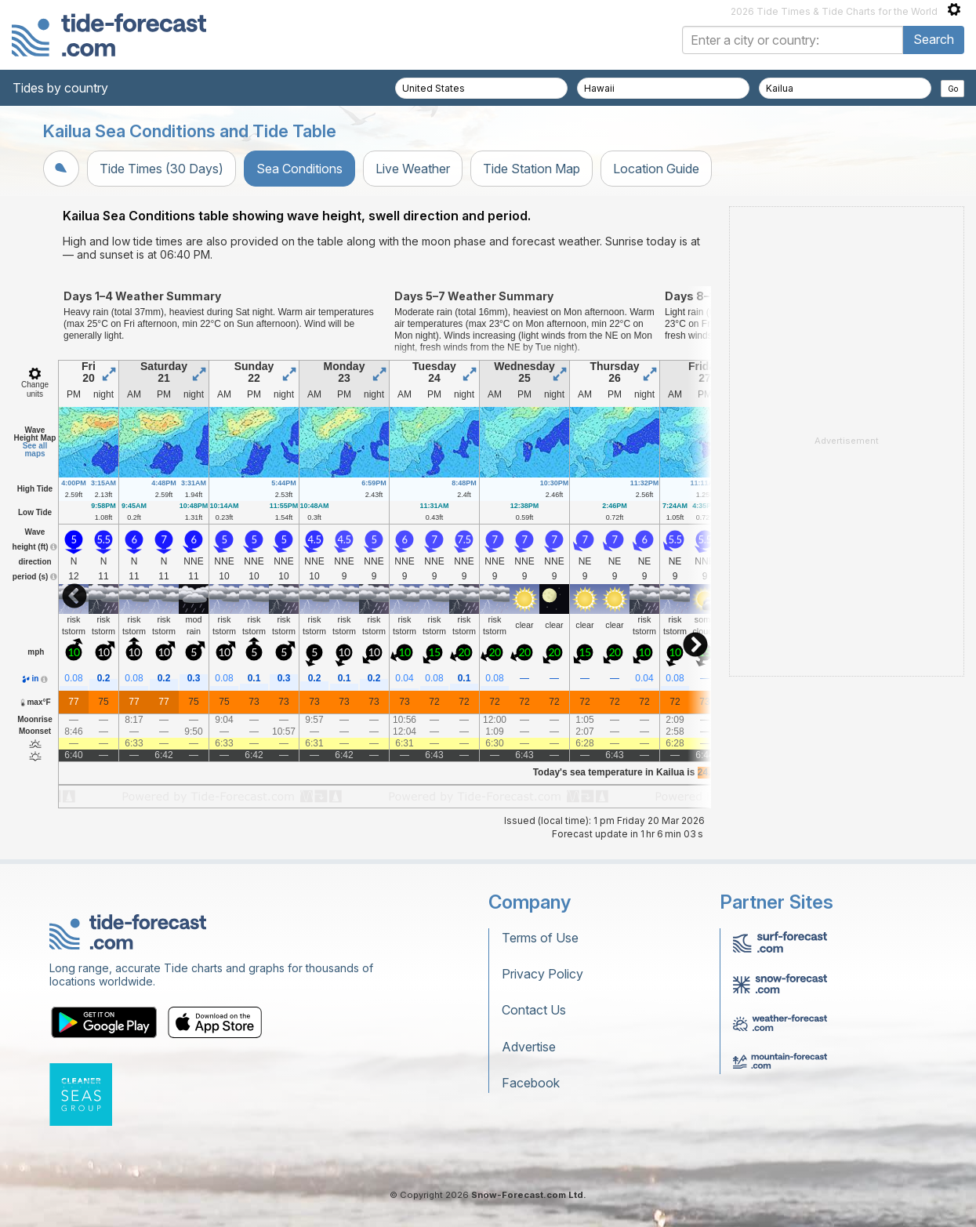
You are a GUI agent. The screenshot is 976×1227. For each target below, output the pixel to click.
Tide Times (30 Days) (161, 168)
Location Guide (656, 168)
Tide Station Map (531, 168)
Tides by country (60, 88)
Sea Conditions (299, 168)
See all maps (35, 449)
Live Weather (413, 168)
